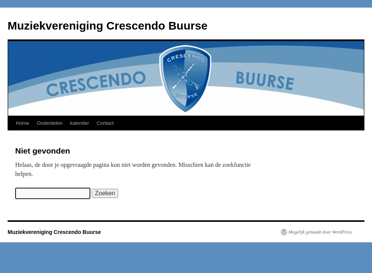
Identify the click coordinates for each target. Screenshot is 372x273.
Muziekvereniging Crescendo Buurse (108, 25)
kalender (79, 123)
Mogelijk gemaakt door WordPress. (320, 232)
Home (22, 123)
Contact (105, 123)
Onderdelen (50, 123)
